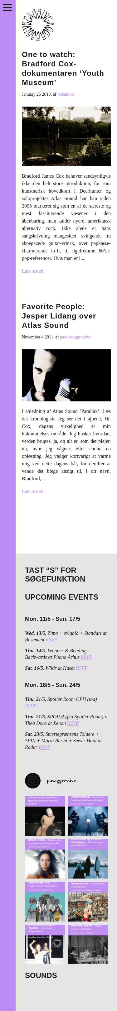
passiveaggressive (75, 337)
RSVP (51, 639)
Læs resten (32, 271)
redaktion (65, 94)
